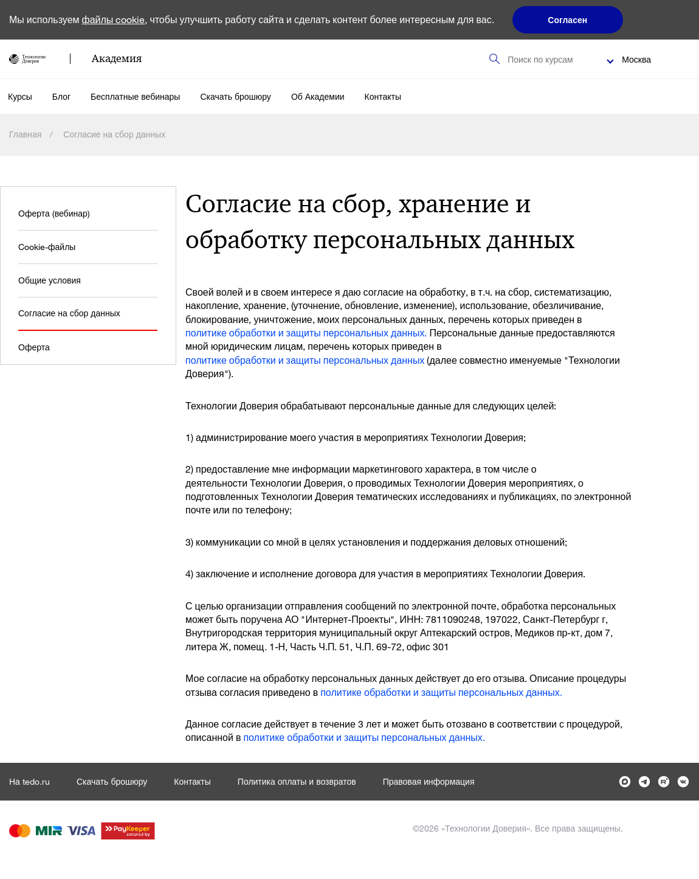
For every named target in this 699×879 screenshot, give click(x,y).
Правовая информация (429, 781)
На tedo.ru (29, 781)
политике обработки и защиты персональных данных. (306, 332)
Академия (117, 58)
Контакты (383, 96)
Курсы (20, 96)
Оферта (34, 347)
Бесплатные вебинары (135, 96)
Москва (636, 59)
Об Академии (318, 96)
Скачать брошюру (235, 96)
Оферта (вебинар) (54, 213)
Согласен (567, 20)
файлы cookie (113, 19)
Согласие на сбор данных (69, 313)
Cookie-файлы (46, 246)
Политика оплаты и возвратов (297, 781)
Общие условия (49, 280)
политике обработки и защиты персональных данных (304, 360)
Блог (61, 96)
